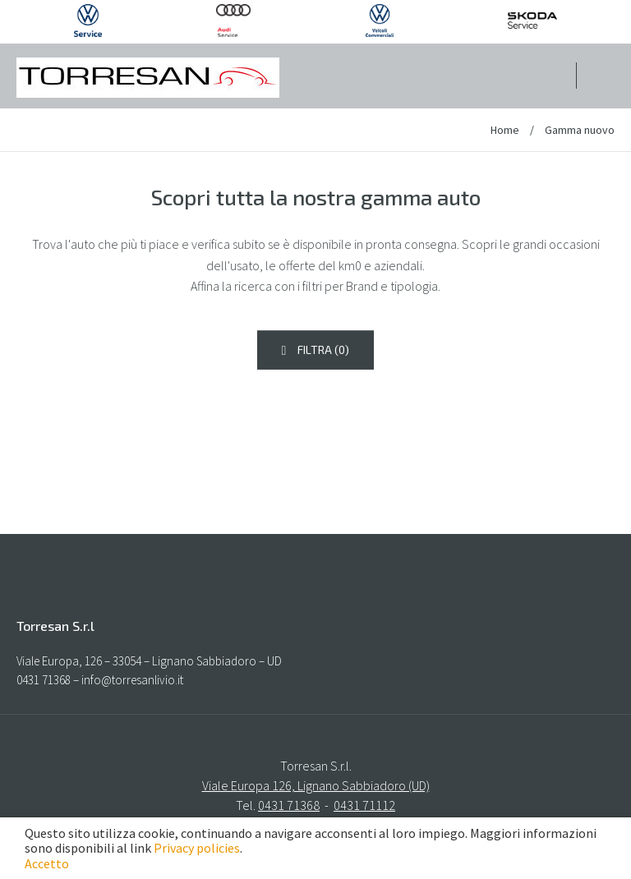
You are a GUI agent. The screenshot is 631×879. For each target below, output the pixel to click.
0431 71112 (364, 805)
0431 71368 (289, 805)
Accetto (47, 863)
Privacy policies (197, 848)
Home (506, 129)
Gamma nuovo (580, 129)
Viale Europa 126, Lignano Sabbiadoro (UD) (316, 785)
